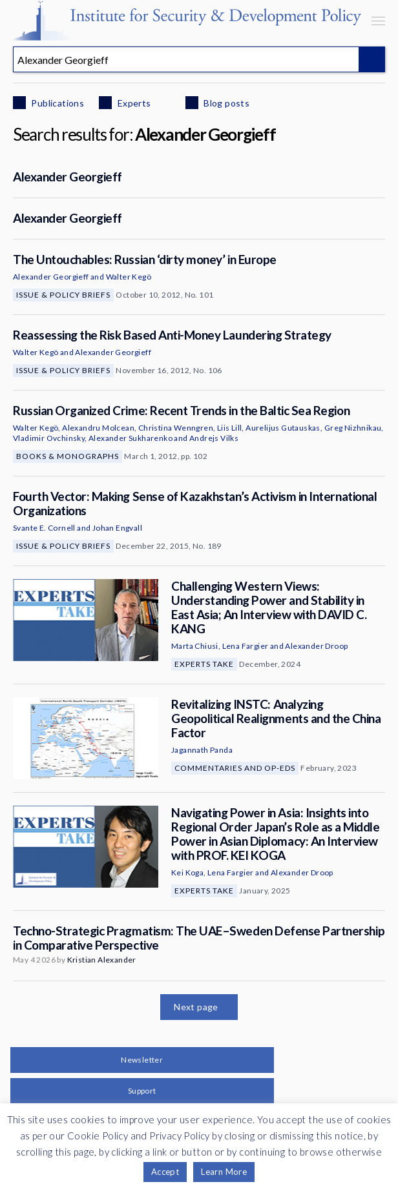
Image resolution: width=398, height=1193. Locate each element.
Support (142, 1091)
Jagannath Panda (202, 750)
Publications (56, 102)
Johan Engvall (117, 528)
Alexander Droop (316, 646)
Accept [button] (165, 1172)
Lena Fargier (245, 646)
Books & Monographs (67, 456)
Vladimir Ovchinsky (49, 438)
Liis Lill (229, 428)
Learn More (224, 1172)
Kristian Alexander (101, 959)
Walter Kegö (128, 276)
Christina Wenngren (175, 428)
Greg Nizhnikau (353, 428)
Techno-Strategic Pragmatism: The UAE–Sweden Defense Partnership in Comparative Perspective (198, 937)
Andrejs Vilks (213, 438)
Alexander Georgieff (67, 176)
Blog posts (225, 102)
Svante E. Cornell (44, 528)
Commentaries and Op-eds (234, 768)
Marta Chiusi (194, 646)
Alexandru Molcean (98, 428)
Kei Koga (187, 872)
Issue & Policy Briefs (63, 295)
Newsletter (142, 1060)
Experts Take (204, 664)
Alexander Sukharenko (131, 438)
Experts (133, 102)
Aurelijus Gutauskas (283, 428)
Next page (196, 1006)
